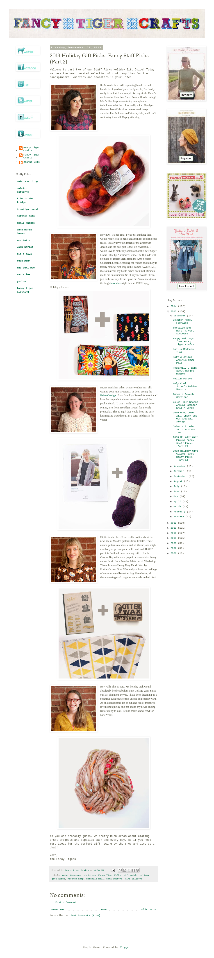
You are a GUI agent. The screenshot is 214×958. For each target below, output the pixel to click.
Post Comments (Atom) (85, 915)
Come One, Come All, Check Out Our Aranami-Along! (185, 417)
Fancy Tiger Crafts (31, 149)
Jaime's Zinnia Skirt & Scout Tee (184, 429)
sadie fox (23, 274)
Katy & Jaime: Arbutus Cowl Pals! (183, 360)
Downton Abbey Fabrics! (182, 321)
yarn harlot (25, 247)
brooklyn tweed (27, 209)
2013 (174, 311)
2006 (174, 553)
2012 (174, 523)
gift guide (130, 875)
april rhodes (26, 223)
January (179, 516)
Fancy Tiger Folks (109, 875)
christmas (90, 875)
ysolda (21, 281)
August (178, 481)
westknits (23, 240)
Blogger (125, 947)
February (180, 511)
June (177, 491)
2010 (174, 533)
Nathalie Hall (95, 879)
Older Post (148, 909)
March (177, 506)
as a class (117, 283)
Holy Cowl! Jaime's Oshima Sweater (185, 386)
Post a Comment (65, 902)
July (177, 486)
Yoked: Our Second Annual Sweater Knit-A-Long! (185, 405)
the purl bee (26, 267)
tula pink (23, 260)
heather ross (26, 216)
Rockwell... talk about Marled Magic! (185, 371)
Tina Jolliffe (133, 879)
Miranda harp (76, 879)
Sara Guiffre (114, 879)
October (179, 471)
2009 (174, 538)
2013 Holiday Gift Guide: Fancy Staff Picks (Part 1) (185, 455)
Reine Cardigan (108, 395)
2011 (174, 528)
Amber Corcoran (71, 875)
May (176, 496)
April (177, 501)
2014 (174, 306)
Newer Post (58, 909)
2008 (174, 543)
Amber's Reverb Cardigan (183, 396)
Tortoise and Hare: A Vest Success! (183, 331)
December (180, 315)
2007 (174, 548)
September (180, 476)
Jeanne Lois (31, 162)
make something (27, 181)
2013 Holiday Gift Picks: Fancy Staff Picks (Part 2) (185, 442)
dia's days (24, 254)
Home (104, 909)
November (180, 466)
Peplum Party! (182, 378)
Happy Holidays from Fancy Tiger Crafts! (184, 341)
